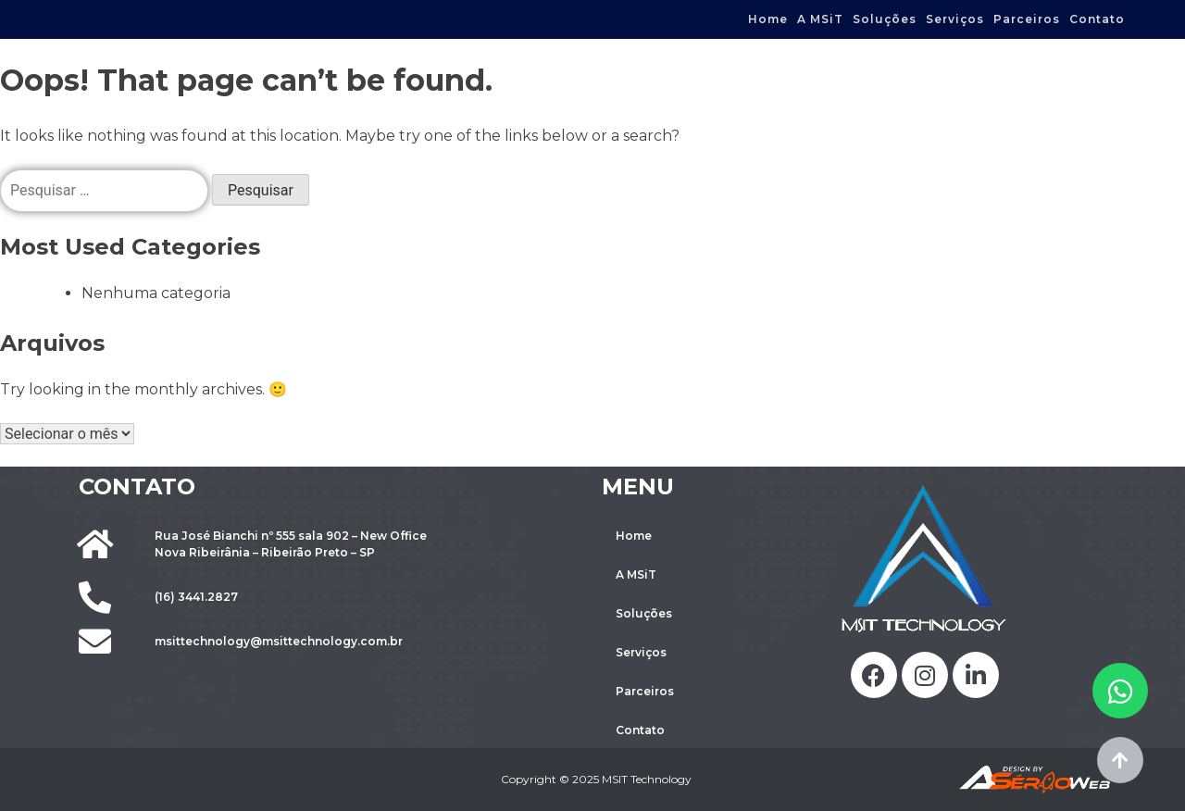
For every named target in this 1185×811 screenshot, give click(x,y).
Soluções (885, 19)
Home (768, 19)
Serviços (955, 19)
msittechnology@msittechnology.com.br (279, 641)
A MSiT (820, 19)
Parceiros (1026, 19)
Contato (1097, 19)
